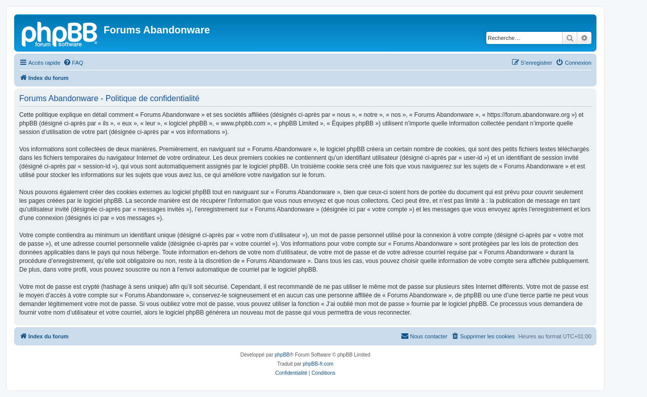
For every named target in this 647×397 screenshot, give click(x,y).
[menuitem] (73, 63)
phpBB (282, 355)
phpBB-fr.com (318, 364)
